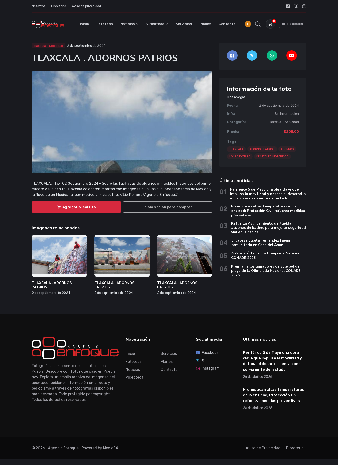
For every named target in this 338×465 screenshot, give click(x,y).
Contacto (227, 24)
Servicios (184, 24)
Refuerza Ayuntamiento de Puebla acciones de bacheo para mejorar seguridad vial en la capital (268, 228)
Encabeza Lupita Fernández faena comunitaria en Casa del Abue (260, 242)
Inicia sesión (292, 24)
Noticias (129, 24)
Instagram (208, 368)
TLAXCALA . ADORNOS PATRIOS (52, 285)
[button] (258, 24)
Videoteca (157, 24)
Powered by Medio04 (99, 448)
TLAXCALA (236, 149)
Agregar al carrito (76, 207)
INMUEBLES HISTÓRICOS (272, 156)
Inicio (84, 24)
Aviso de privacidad (86, 6)
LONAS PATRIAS (239, 156)
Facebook (207, 352)
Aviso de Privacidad (263, 448)
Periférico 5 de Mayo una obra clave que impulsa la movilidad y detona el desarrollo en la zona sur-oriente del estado (268, 194)
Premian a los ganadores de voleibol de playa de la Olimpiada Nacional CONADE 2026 (266, 271)
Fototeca (104, 24)
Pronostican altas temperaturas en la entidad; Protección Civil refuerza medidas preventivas (268, 211)
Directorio (58, 6)
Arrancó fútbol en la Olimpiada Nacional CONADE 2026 (265, 255)
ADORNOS (287, 149)
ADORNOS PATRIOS (262, 149)
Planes (205, 24)
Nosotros (39, 6)
